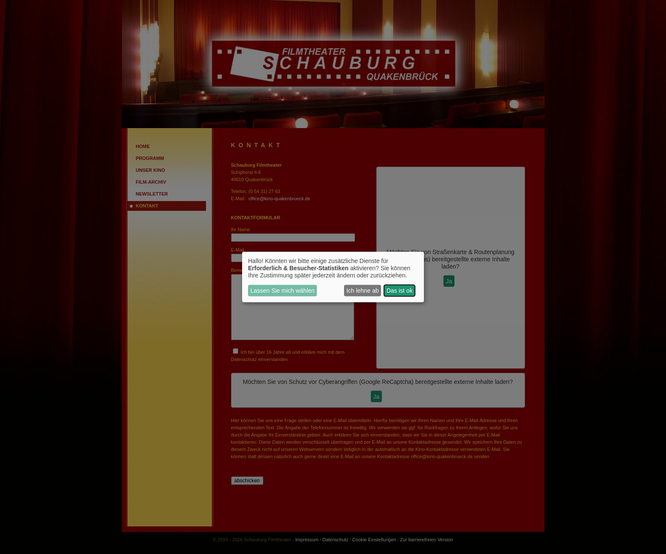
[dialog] (333, 277)
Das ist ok (399, 290)
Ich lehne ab (362, 290)
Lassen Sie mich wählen (283, 290)
